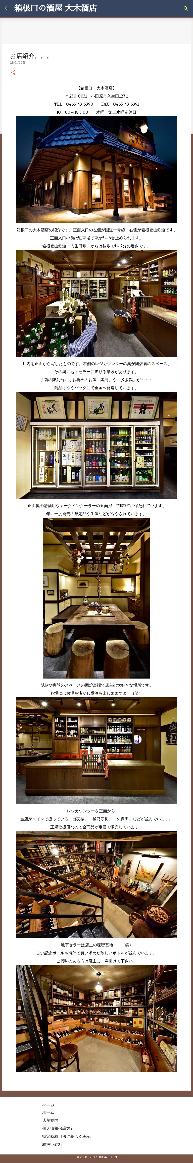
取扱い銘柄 (52, 1144)
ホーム (48, 1112)
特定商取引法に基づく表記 (66, 1136)
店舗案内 (50, 1120)
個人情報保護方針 (58, 1128)
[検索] (186, 9)
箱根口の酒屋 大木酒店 (55, 8)
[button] (13, 72)
